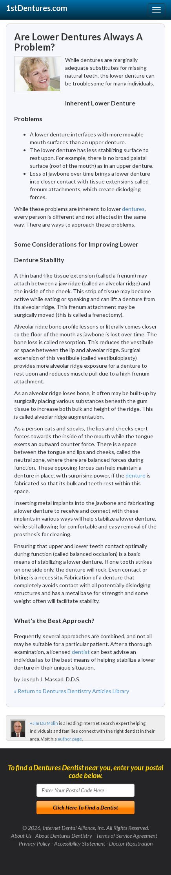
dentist (81, 651)
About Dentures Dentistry (63, 835)
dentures (133, 208)
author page (70, 738)
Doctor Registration (131, 843)
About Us (21, 835)
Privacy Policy (34, 843)
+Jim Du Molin (44, 723)
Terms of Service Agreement (126, 835)
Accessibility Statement (79, 843)
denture (136, 475)
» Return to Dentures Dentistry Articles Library (71, 691)
